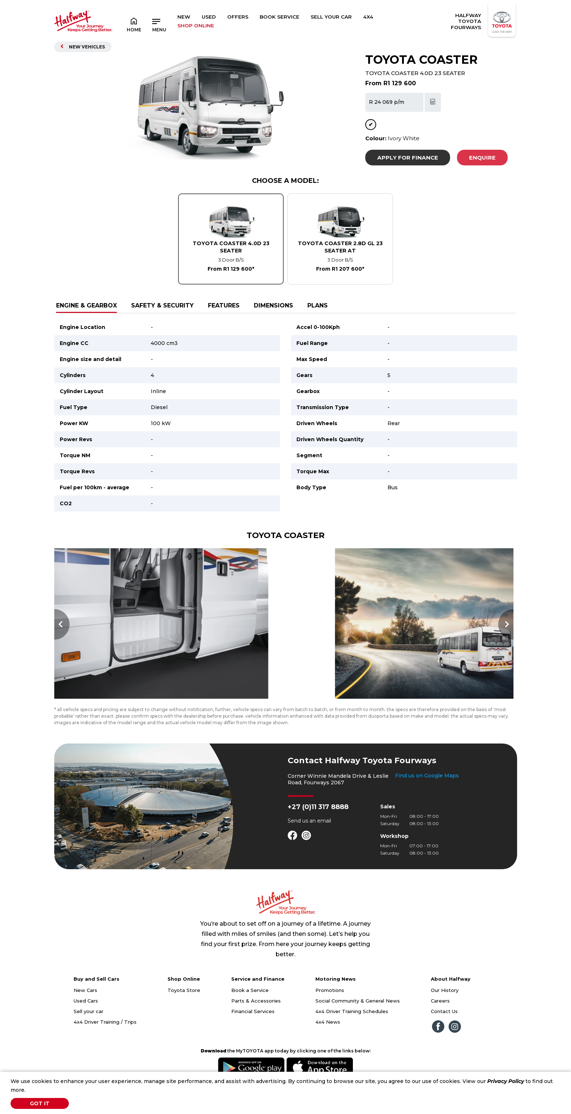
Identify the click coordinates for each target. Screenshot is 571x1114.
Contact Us (444, 1025)
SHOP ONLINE (195, 25)
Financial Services (253, 1025)
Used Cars (86, 1014)
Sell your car (88, 1025)
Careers (440, 1014)
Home (134, 24)
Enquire (482, 157)
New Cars (85, 1004)
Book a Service (250, 1004)
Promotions (329, 1004)
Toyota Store (184, 1004)
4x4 (368, 17)
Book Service (279, 17)
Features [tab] (224, 305)
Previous (62, 631)
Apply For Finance (407, 157)
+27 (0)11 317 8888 (318, 820)
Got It (40, 1103)
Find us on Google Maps (427, 789)
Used (209, 17)
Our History (444, 1004)
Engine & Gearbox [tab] (86, 305)
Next (505, 631)
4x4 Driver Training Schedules (351, 1025)
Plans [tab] (317, 305)
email (324, 834)
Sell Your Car (331, 17)
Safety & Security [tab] (162, 305)
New (183, 17)
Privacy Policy (505, 1081)
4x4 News (327, 1035)
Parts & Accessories (256, 1014)
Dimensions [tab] (273, 305)
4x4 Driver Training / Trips (105, 1035)
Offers (237, 17)
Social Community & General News (357, 1014)
